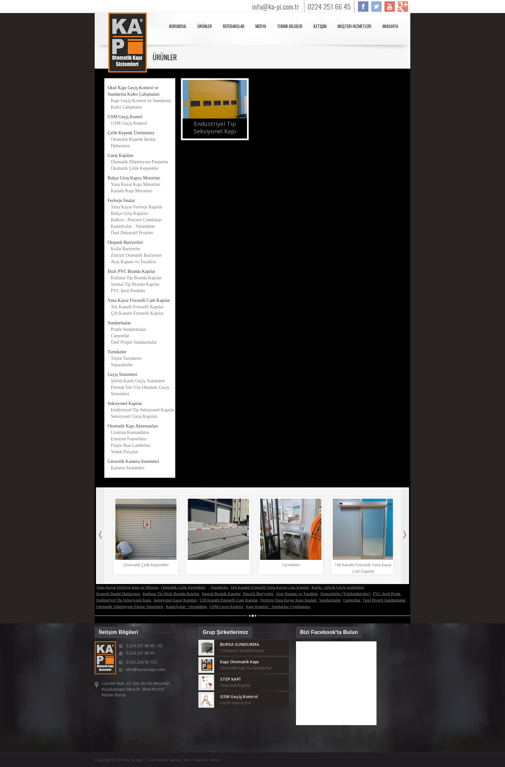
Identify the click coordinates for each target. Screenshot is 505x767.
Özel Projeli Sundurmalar (134, 342)
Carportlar (120, 335)
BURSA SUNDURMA (239, 644)
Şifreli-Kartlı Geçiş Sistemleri (138, 381)
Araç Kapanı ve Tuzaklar (133, 261)
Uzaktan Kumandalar (130, 432)
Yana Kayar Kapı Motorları (135, 184)
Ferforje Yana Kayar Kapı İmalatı (288, 600)
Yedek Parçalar (124, 451)
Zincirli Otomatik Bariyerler (136, 255)
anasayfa (390, 26)
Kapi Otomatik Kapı (239, 662)
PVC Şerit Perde (387, 593)
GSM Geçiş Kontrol (129, 123)
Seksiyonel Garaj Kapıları (134, 416)
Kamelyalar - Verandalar (133, 226)
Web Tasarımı (196, 759)
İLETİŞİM (320, 26)
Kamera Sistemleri (128, 467)
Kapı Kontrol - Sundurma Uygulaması (278, 606)
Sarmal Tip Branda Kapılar (135, 284)
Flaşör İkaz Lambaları (131, 445)
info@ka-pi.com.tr (275, 6)
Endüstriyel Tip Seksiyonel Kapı (123, 600)
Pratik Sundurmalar (128, 329)
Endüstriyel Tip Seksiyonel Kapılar (142, 409)
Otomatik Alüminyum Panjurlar (139, 161)
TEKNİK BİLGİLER (289, 26)
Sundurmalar (330, 600)
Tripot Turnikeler (126, 358)
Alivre (215, 759)
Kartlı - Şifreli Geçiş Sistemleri (337, 587)
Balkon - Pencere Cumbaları (136, 219)
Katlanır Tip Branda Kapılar (136, 277)
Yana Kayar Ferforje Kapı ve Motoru (127, 587)
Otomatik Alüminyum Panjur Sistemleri (129, 606)
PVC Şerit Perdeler (128, 290)
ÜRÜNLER (204, 26)
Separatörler (122, 364)
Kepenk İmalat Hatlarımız (118, 593)
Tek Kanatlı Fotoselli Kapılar (137, 306)
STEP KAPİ (230, 679)
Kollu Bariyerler (125, 248)
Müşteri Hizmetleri (354, 26)
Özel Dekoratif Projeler (132, 232)
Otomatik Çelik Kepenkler (135, 168)
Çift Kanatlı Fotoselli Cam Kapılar (229, 600)
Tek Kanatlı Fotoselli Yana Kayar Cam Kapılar (270, 587)
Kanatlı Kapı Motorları (131, 190)
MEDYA (260, 26)
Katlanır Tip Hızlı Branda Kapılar (171, 593)
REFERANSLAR (233, 26)
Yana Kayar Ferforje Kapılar (136, 207)
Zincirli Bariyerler (258, 593)
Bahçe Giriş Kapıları (129, 213)
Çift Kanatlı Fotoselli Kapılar (137, 313)
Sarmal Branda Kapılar (221, 593)
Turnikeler (219, 587)
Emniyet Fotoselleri (129, 438)
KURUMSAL (177, 26)
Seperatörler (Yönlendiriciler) (345, 593)
